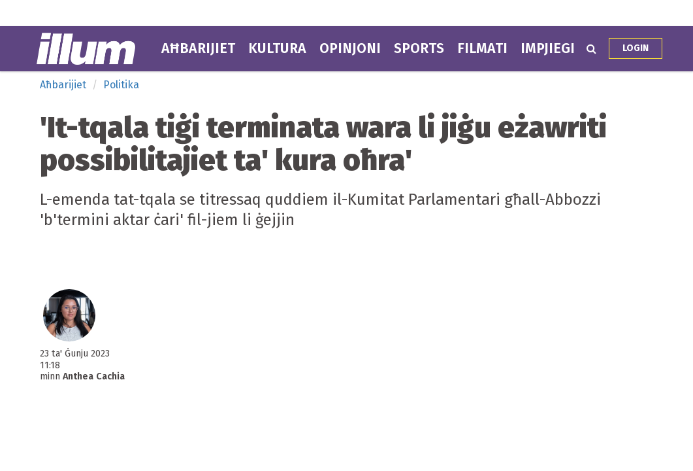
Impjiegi (548, 48)
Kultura (277, 48)
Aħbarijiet (198, 48)
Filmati (482, 48)
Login (635, 48)
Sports (419, 48)
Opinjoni (350, 48)
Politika (121, 84)
